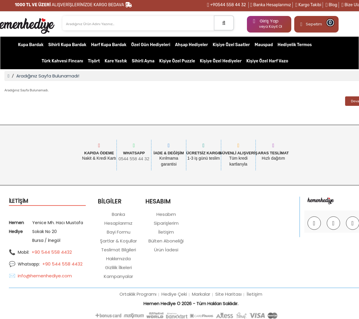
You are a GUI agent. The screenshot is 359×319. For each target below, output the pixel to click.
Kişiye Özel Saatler (231, 44)
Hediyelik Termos (295, 44)
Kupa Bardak (30, 44)
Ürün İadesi (166, 279)
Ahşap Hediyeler (191, 44)
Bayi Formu (118, 262)
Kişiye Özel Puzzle (177, 61)
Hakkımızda (118, 288)
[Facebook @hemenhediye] (333, 253)
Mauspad (264, 44)
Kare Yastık (116, 61)
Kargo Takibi (308, 4)
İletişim (166, 262)
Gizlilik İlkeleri (118, 297)
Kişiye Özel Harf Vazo (267, 61)
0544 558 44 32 (134, 158)
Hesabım (166, 244)
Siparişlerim (166, 253)
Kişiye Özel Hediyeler (221, 61)
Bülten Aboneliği (166, 271)
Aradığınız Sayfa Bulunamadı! (47, 76)
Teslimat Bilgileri (118, 279)
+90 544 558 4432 (52, 282)
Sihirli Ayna (143, 61)
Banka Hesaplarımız (270, 4)
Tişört (94, 61)
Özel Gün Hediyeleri (150, 44)
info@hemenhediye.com (45, 306)
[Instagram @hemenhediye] (314, 253)
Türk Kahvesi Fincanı (62, 61)
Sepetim (315, 23)
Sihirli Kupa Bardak (67, 44)
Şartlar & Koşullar (118, 271)
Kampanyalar (118, 306)
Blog (331, 4)
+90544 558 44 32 (226, 4)
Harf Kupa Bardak (108, 44)
